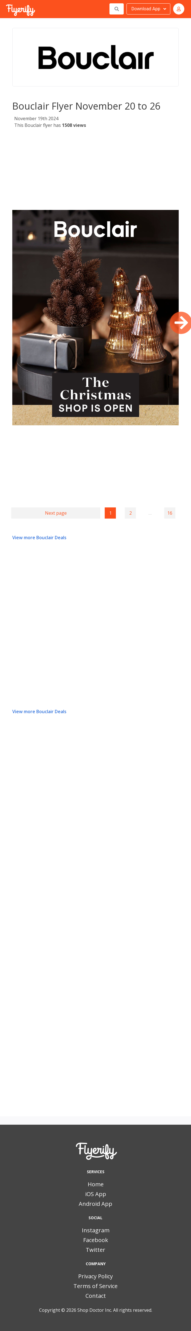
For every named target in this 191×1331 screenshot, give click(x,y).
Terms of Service (95, 1286)
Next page (56, 513)
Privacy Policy (95, 1276)
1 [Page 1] (110, 513)
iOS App (95, 1194)
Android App (95, 1203)
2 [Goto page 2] (130, 513)
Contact (95, 1295)
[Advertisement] (95, 171)
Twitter (95, 1249)
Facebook (95, 1240)
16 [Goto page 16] (169, 513)
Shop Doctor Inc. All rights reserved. (114, 1310)
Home (96, 1184)
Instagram (95, 1230)
